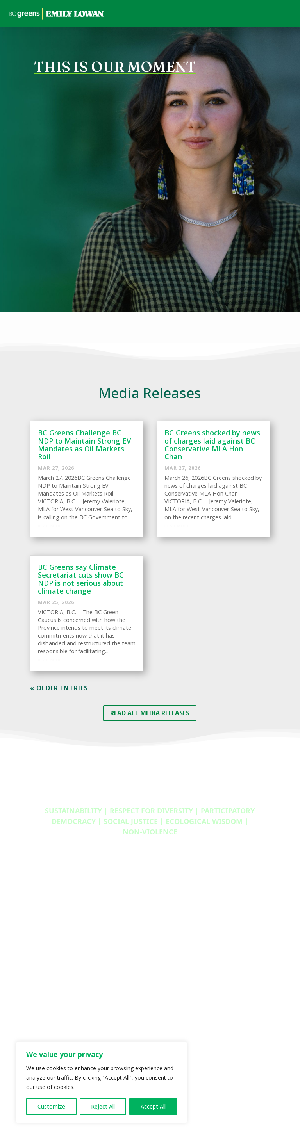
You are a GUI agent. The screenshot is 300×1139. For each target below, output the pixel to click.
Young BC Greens (180, 925)
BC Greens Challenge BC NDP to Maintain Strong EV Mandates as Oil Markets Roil (84, 444)
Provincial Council (53, 1034)
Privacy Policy (47, 925)
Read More (50, 525)
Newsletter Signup (54, 935)
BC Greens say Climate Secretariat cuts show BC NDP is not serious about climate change (81, 578)
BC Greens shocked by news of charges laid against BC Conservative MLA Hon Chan (212, 444)
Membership (173, 914)
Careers (167, 957)
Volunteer (169, 893)
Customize (51, 1106)
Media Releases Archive (60, 946)
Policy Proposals (178, 967)
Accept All (153, 1106)
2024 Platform (49, 903)
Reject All (103, 1106)
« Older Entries (59, 688)
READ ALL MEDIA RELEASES (149, 713)
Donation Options (180, 946)
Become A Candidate (184, 935)
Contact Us (44, 1013)
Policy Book (45, 914)
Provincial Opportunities (188, 903)
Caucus (39, 1023)
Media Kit (42, 893)
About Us (42, 1002)
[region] (102, 1082)
